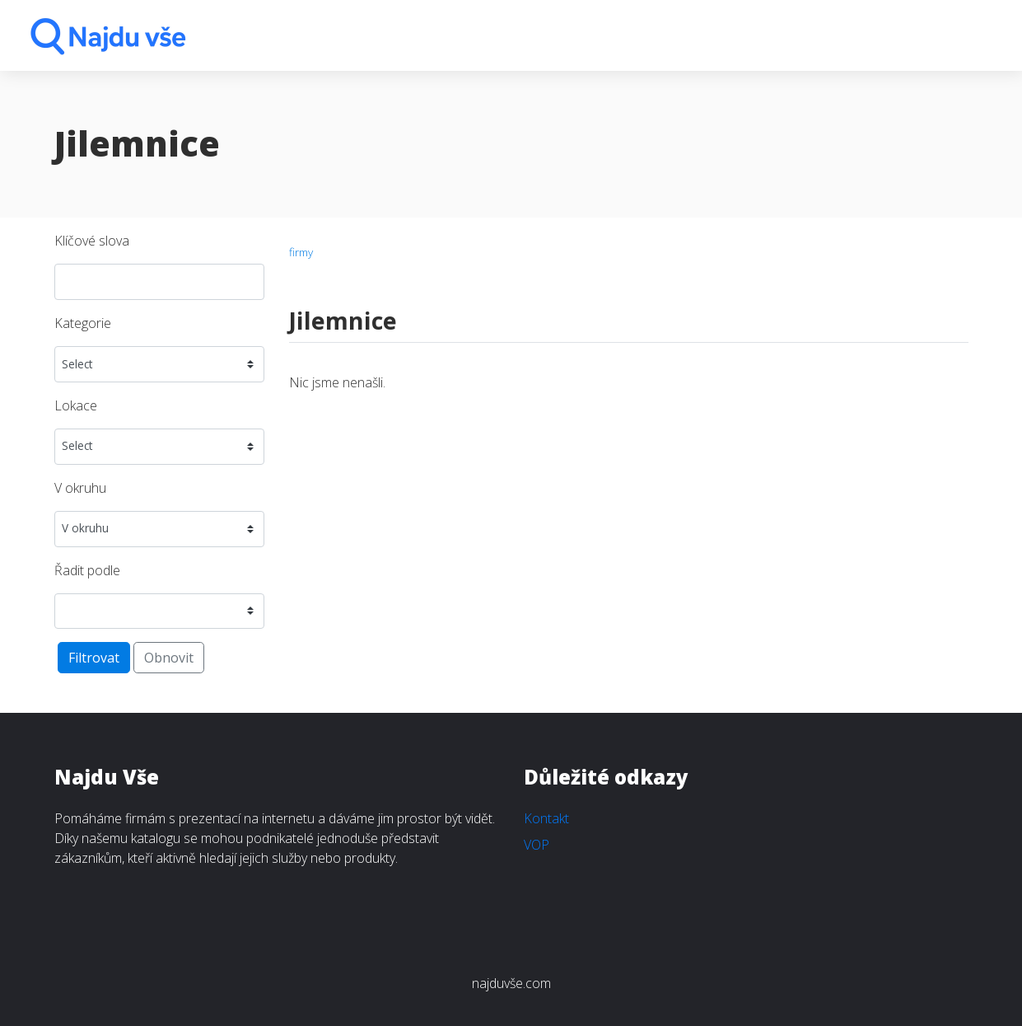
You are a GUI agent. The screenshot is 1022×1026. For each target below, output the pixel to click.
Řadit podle (87, 570)
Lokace (75, 405)
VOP (536, 845)
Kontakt (546, 818)
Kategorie (82, 323)
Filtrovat (93, 658)
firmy (301, 252)
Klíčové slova (91, 241)
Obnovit (169, 658)
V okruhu (80, 488)
